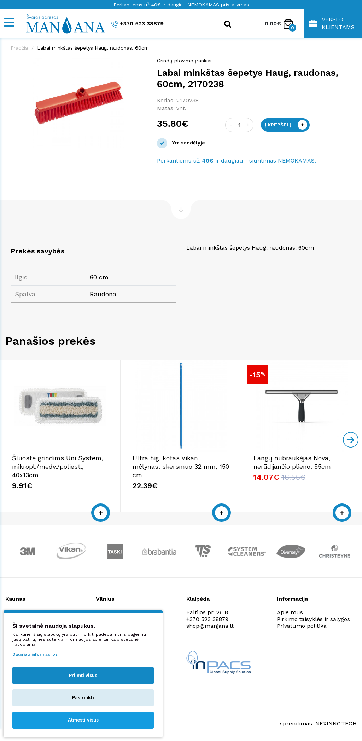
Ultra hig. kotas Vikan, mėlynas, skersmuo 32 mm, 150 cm (181, 466)
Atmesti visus (83, 720)
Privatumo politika (302, 625)
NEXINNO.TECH (336, 723)
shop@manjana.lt (210, 625)
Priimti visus (83, 675)
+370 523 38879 (137, 24)
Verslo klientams (332, 23)
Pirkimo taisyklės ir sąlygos (313, 619)
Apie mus (290, 612)
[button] (140, 64)
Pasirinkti (83, 697)
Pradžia (19, 48)
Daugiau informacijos (35, 654)
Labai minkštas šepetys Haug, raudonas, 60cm (93, 48)
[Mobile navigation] (9, 22)
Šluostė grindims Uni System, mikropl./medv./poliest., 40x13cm (57, 466)
